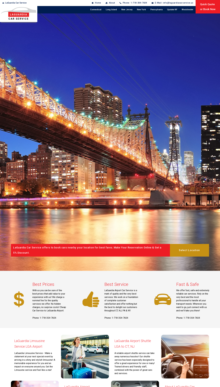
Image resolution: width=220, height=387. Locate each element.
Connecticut (95, 9)
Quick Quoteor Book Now (208, 7)
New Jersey (126, 9)
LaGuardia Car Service (16, 3)
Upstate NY (172, 9)
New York (141, 9)
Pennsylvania (156, 9)
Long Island (111, 9)
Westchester (187, 9)
